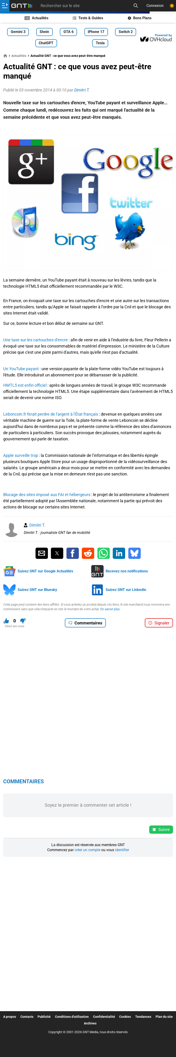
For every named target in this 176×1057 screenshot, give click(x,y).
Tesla (100, 43)
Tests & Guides (88, 18)
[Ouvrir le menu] (4, 5)
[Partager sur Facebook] (72, 553)
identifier (122, 850)
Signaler (158, 623)
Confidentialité (104, 1016)
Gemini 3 (18, 32)
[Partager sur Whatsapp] (103, 553)
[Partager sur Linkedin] (119, 553)
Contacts (26, 1016)
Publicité (44, 1016)
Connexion (155, 5)
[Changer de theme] (171, 5)
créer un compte (87, 850)
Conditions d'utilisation (72, 1016)
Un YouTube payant (21, 368)
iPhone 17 (96, 32)
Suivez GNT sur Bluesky (37, 590)
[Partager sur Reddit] (88, 553)
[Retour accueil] (21, 6)
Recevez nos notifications (127, 571)
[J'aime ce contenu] (6, 621)
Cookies (125, 1016)
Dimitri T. (37, 525)
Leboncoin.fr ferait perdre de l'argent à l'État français (50, 414)
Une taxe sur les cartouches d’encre (35, 339)
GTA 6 (68, 32)
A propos (9, 1016)
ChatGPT (46, 43)
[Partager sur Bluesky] (134, 553)
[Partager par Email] (42, 553)
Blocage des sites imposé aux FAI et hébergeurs (46, 494)
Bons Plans (140, 18)
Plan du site (164, 1016)
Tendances (143, 1016)
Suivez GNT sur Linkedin (126, 590)
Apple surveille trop (20, 455)
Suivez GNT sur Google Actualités (45, 571)
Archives (90, 1023)
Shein (44, 32)
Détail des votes (14, 626)
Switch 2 (126, 32)
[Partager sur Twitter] (57, 553)
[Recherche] (135, 6)
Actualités (36, 18)
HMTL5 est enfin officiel (25, 385)
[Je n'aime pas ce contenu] (23, 621)
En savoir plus (110, 609)
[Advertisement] (88, 128)
